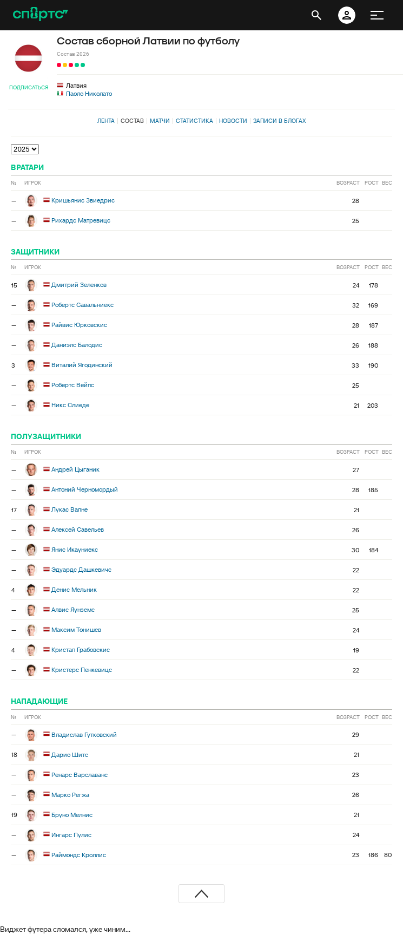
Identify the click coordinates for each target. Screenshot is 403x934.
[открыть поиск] (316, 15)
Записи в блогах (279, 121)
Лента (106, 121)
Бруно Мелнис (72, 814)
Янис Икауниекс (74, 549)
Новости (233, 121)
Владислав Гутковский (84, 734)
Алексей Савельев (77, 529)
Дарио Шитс (69, 754)
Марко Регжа (70, 794)
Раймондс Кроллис (78, 854)
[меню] (377, 15)
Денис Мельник (74, 589)
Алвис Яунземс (73, 609)
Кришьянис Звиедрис (83, 200)
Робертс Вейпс (72, 385)
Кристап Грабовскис (80, 649)
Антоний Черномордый (84, 489)
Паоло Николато (89, 93)
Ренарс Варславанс (79, 774)
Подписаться (28, 87)
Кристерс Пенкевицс (81, 669)
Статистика (194, 121)
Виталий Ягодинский (82, 365)
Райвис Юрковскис (79, 325)
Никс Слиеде (70, 405)
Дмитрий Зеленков (79, 284)
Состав (132, 121)
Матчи (160, 121)
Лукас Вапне (69, 509)
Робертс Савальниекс (82, 305)
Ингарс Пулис (71, 834)
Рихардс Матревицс (80, 220)
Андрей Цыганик (75, 469)
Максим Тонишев (76, 629)
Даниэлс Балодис (76, 345)
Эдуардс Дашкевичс (81, 569)
